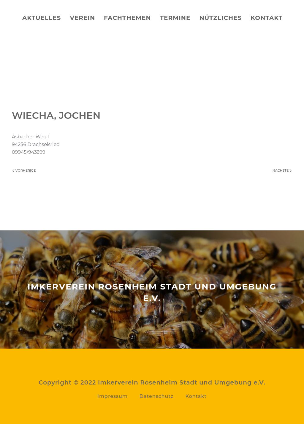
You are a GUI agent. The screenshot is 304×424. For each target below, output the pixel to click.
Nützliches (220, 17)
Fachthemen (127, 17)
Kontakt (267, 17)
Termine (175, 17)
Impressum (112, 396)
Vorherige (24, 170)
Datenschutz (157, 396)
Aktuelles (41, 17)
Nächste (282, 170)
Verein (82, 17)
